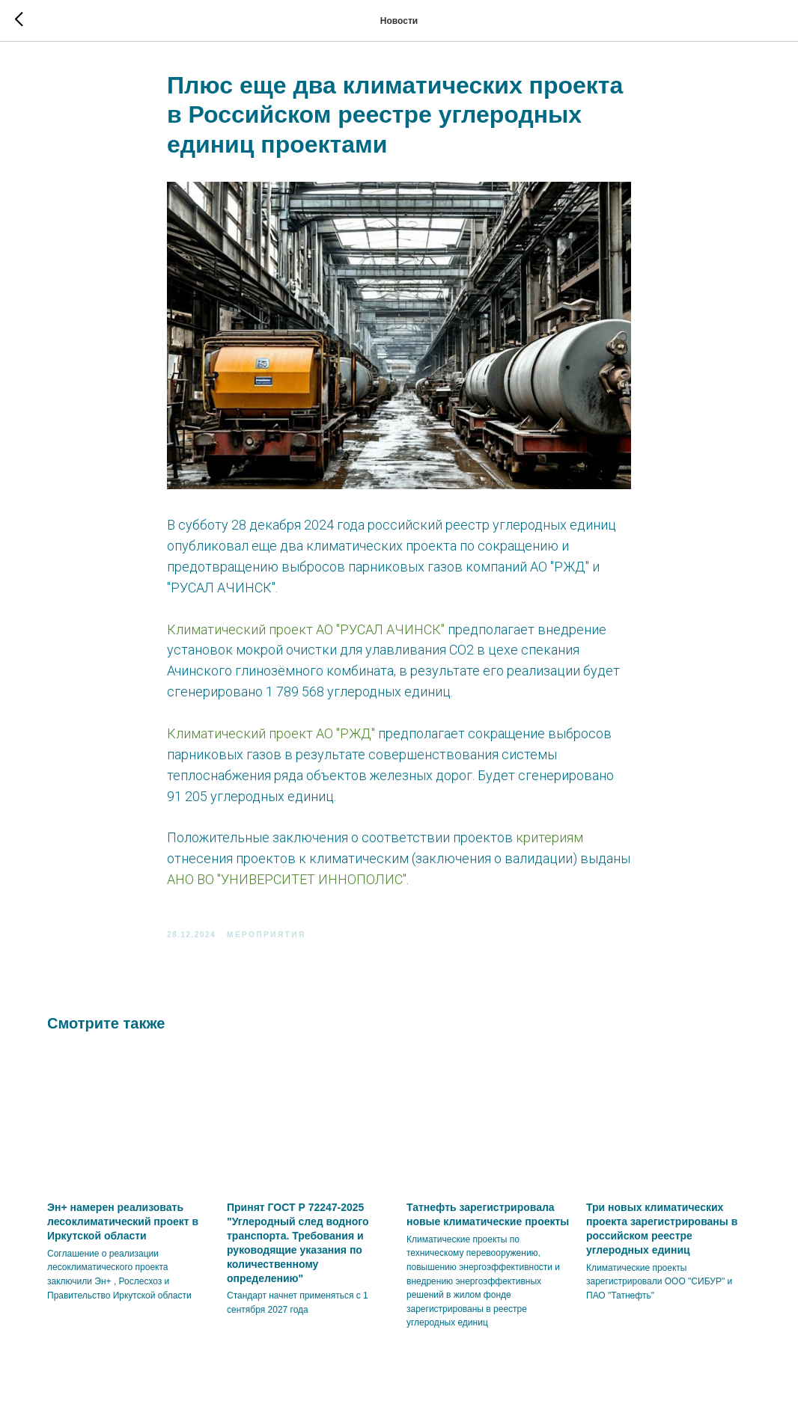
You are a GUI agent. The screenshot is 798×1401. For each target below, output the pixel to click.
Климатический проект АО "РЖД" (271, 733)
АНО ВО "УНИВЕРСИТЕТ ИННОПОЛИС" (286, 879)
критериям (549, 837)
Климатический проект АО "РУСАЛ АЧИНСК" (306, 629)
